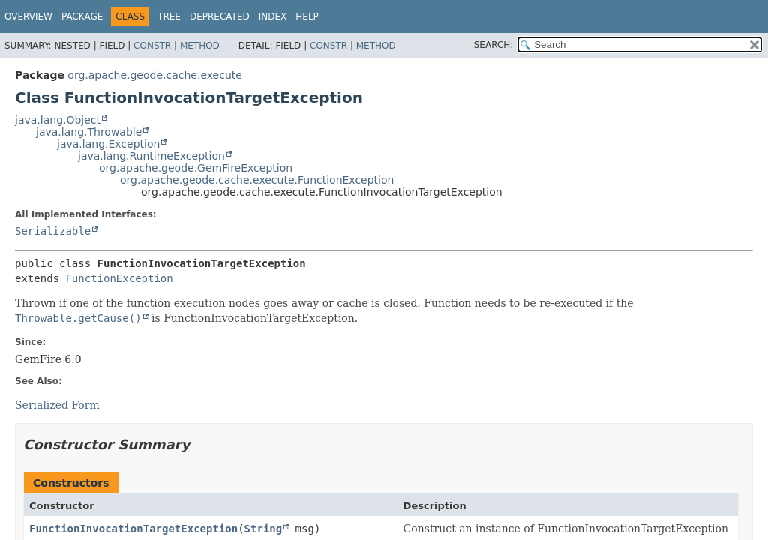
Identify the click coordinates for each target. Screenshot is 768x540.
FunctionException (118, 278)
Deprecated (220, 16)
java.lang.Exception (108, 144)
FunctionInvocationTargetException (133, 529)
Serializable (53, 231)
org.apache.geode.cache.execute (155, 75)
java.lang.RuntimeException (151, 156)
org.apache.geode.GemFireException (195, 168)
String (263, 529)
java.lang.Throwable (89, 132)
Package (82, 16)
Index (273, 16)
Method (200, 45)
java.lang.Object (57, 120)
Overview (28, 16)
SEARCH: (494, 45)
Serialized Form (57, 405)
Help (307, 16)
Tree (169, 16)
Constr (152, 45)
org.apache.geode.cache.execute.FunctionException (257, 180)
